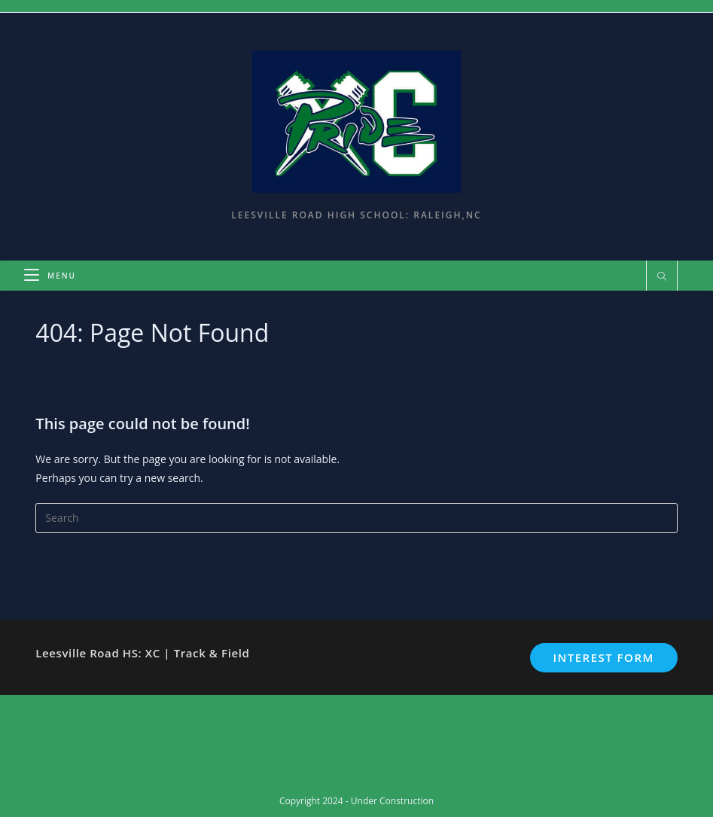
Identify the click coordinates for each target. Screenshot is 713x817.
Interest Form (603, 657)
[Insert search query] (356, 518)
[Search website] (661, 277)
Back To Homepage (83, 542)
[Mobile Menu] (50, 275)
